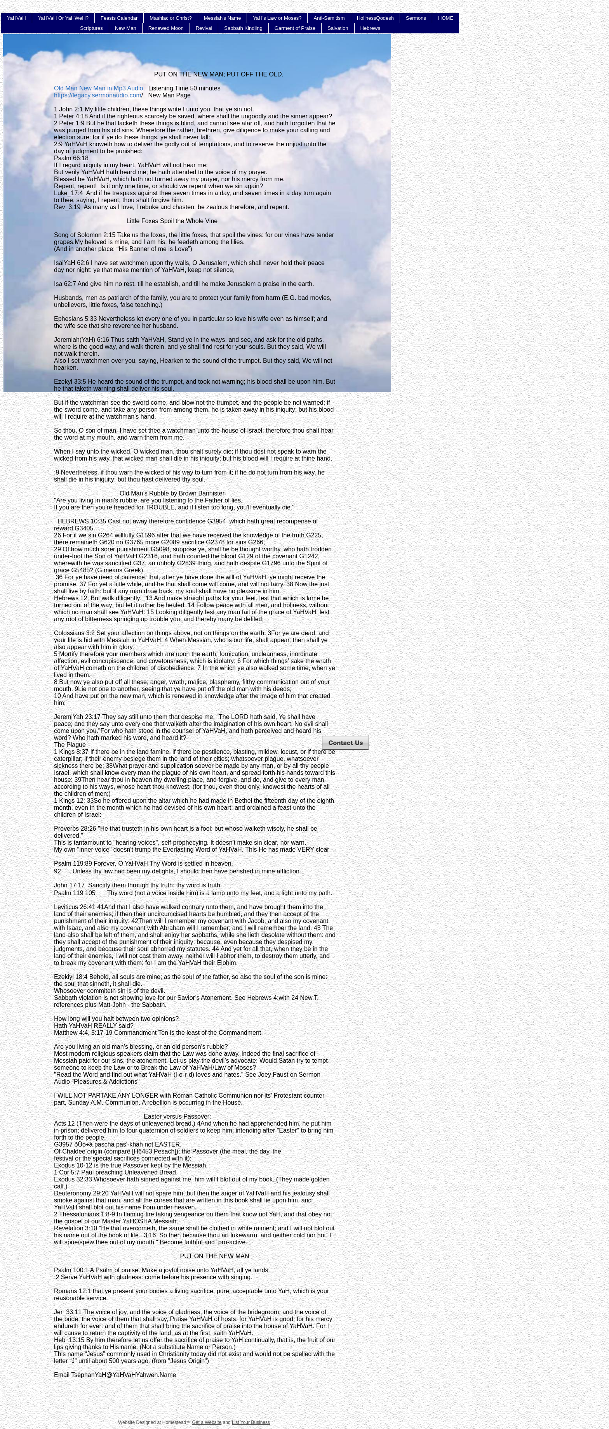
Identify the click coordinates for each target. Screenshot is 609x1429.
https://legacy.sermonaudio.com (97, 95)
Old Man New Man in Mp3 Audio (98, 88)
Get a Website (206, 1422)
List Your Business (251, 1422)
